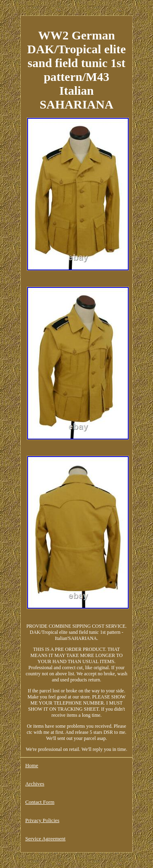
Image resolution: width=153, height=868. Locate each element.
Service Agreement (45, 838)
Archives (34, 784)
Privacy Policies (42, 820)
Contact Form (39, 802)
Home (31, 765)
